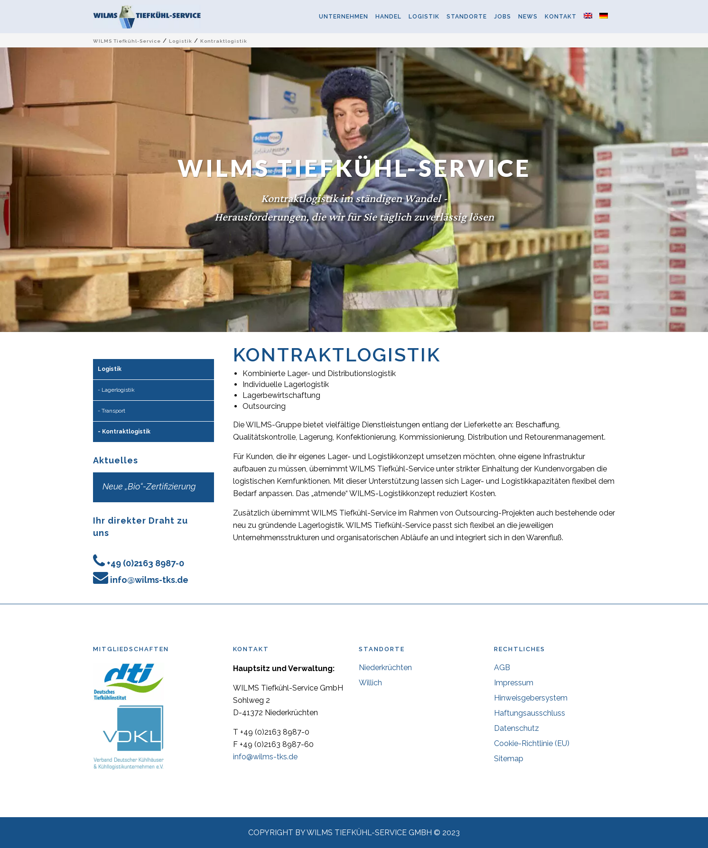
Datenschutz (516, 728)
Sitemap (508, 758)
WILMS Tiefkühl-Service (127, 41)
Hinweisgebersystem (531, 697)
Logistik (180, 41)
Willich (370, 682)
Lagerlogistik (118, 390)
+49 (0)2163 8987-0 (145, 563)
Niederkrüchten (385, 667)
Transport (113, 410)
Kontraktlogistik (126, 431)
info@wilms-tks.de (149, 580)
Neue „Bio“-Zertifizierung (149, 486)
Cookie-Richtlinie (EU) (531, 743)
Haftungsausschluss (529, 713)
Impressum (513, 682)
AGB (502, 667)
